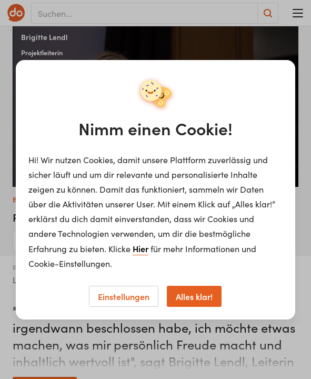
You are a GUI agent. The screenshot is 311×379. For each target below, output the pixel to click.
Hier (140, 248)
